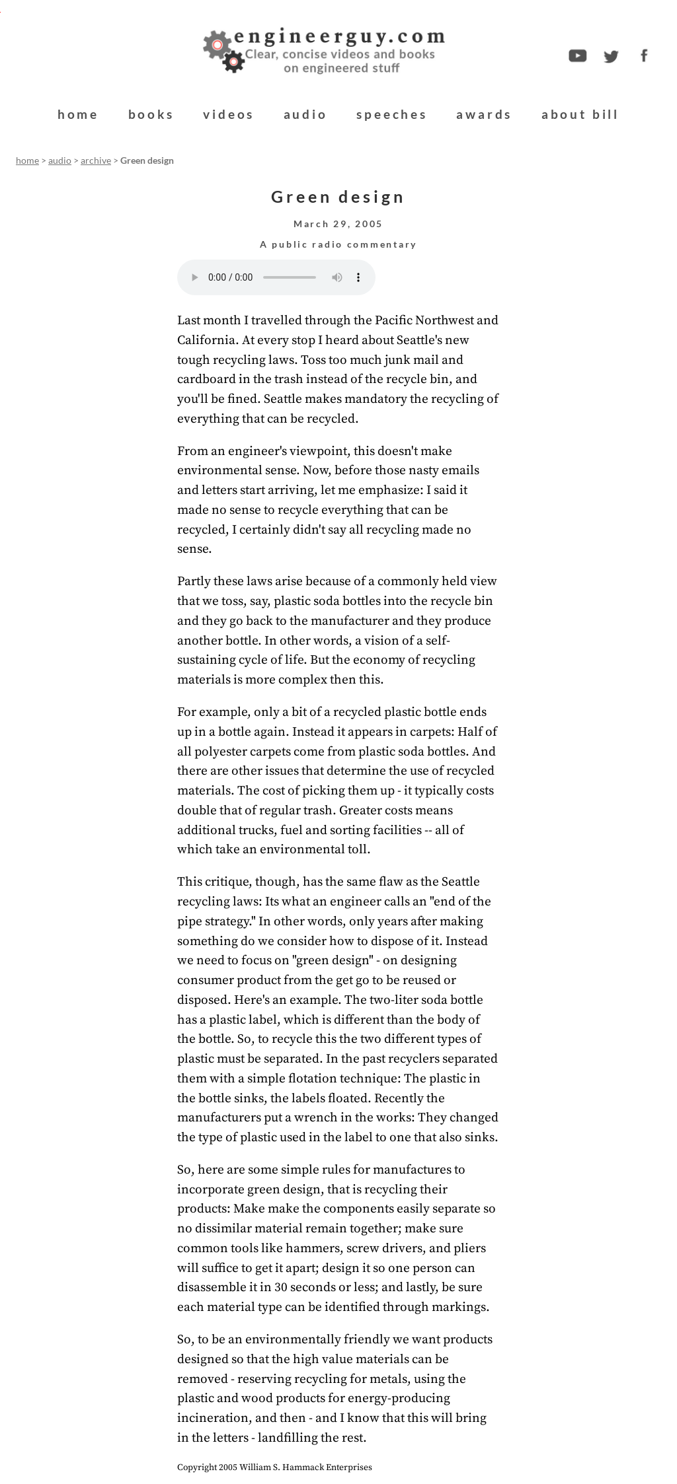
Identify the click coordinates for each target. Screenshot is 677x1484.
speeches (392, 114)
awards (484, 114)
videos (229, 114)
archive (96, 160)
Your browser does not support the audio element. (276, 277)
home (78, 114)
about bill (580, 114)
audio (306, 114)
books (151, 114)
